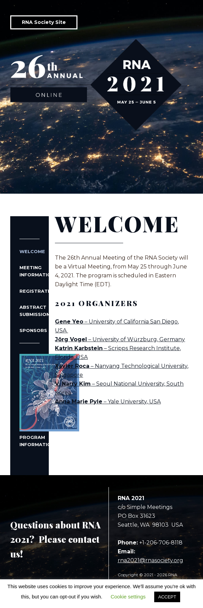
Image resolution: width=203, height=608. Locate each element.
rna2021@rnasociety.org (150, 560)
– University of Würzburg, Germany (120, 339)
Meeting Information (29, 271)
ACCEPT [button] (167, 596)
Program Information (29, 400)
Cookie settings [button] (128, 596)
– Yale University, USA (108, 401)
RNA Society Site (44, 22)
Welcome (29, 251)
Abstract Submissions (29, 310)
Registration (29, 291)
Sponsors (29, 330)
